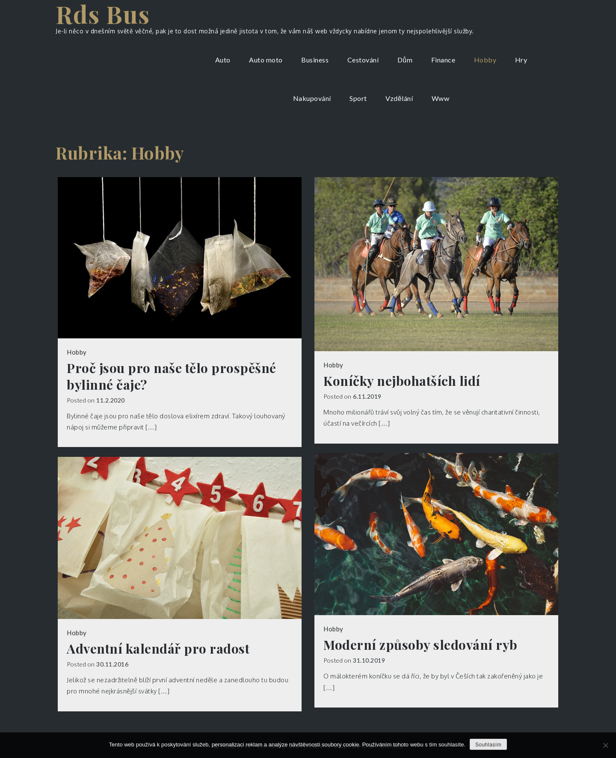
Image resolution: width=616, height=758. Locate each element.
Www (441, 98)
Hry (521, 60)
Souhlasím (488, 745)
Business (315, 60)
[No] (605, 745)
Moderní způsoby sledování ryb (420, 645)
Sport (358, 98)
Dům (404, 60)
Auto (223, 60)
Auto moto (266, 60)
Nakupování (312, 98)
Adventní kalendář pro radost (158, 648)
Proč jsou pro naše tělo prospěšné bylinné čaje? (171, 376)
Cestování (363, 60)
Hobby (485, 60)
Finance (443, 60)
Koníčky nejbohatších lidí (401, 381)
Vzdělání (399, 98)
